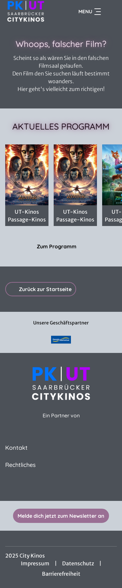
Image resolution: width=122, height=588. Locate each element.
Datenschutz (78, 563)
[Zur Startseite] (28, 11)
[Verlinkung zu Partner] (61, 339)
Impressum (35, 563)
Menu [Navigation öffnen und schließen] (89, 11)
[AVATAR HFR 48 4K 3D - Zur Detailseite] (26, 174)
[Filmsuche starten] (110, 11)
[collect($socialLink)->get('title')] (61, 486)
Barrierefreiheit (61, 574)
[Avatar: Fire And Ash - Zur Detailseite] (75, 174)
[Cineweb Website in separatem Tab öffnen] (61, 422)
